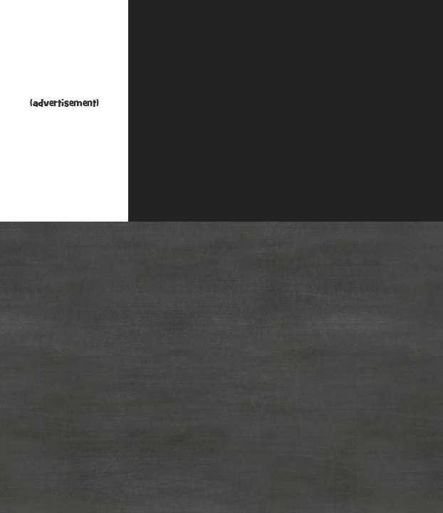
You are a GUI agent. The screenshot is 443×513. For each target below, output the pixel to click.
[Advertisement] (64, 51)
